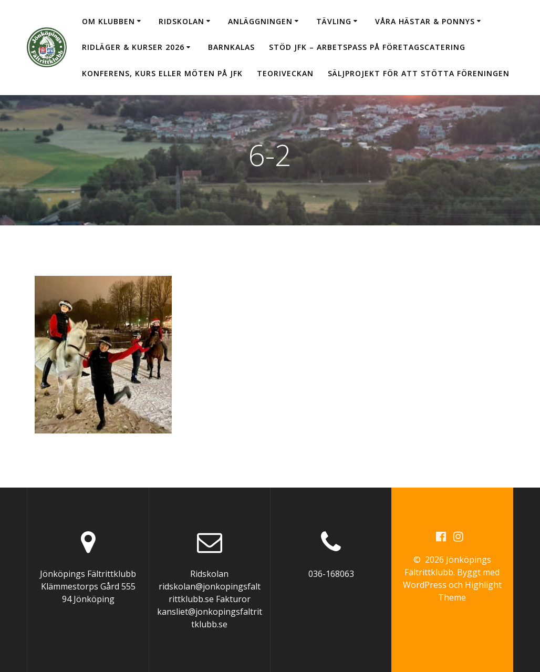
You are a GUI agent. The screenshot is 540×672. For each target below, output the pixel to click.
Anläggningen (260, 21)
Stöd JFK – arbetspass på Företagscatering (367, 47)
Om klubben (108, 21)
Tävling (333, 21)
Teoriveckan (285, 73)
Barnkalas (231, 47)
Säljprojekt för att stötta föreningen (419, 73)
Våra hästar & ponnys (425, 21)
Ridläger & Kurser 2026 (133, 47)
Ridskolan (181, 21)
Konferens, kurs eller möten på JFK (162, 73)
